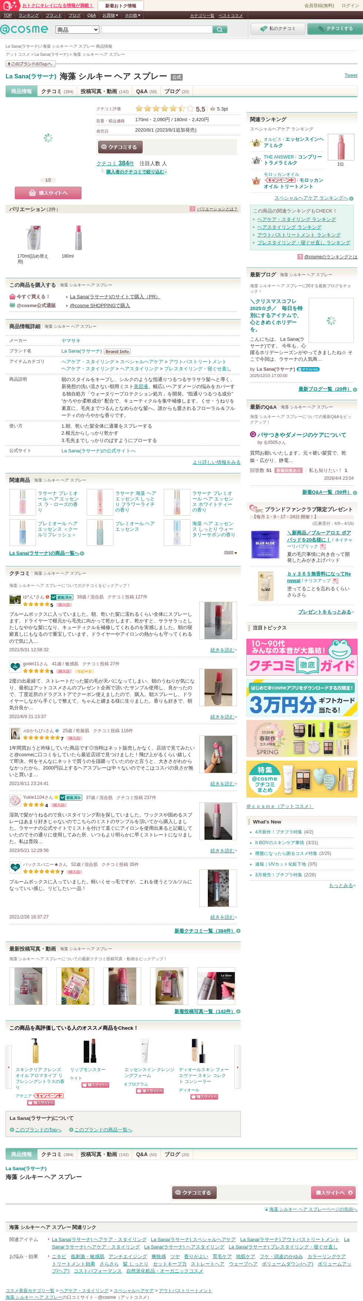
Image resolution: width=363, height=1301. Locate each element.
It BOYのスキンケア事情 (279, 842)
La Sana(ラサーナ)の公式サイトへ (98, 451)
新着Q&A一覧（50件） (327, 492)
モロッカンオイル (281, 174)
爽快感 (158, 1256)
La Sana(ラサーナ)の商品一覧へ (44, 553)
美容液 (141, 386)
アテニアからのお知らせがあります (48, 1095)
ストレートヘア (207, 1264)
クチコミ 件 (115, 163)
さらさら (109, 1264)
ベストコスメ (231, 15)
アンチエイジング (128, 1256)
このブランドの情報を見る (31, 63)
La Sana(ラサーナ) (31, 76)
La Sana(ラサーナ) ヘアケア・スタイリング (99, 1239)
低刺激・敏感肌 (87, 1256)
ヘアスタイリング (139, 368)
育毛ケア (222, 1256)
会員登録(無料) (319, 5)
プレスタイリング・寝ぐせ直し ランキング (303, 242)
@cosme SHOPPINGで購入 (100, 305)
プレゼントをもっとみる (324, 612)
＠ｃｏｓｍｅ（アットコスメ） (280, 806)
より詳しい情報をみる (217, 462)
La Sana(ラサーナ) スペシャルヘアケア (193, 1239)
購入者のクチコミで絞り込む (135, 171)
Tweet (350, 75)
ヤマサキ (71, 340)
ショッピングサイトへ (41, 1102)
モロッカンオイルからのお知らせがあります (280, 180)
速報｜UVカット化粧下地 (280, 864)
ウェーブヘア (243, 1264)
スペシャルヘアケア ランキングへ (311, 198)
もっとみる (341, 885)
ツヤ (175, 1256)
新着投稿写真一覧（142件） (205, 1011)
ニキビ (59, 1256)
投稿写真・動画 (105, 91)
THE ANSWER (279, 157)
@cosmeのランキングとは (330, 256)
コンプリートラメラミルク (293, 160)
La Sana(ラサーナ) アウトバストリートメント (290, 1239)
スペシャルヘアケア (141, 361)
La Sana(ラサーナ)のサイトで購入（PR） (115, 296)
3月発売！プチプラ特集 (278, 874)
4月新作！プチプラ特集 (278, 832)
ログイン (350, 5)
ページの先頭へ (313, 1209)
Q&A (91, 15)
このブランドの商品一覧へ (103, 1129)
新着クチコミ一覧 (205, 931)
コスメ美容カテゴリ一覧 (30, 1290)
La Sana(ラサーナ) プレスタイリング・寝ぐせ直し (283, 1247)
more (228, 552)
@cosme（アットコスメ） (124, 1297)
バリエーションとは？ (217, 209)
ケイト (76, 1078)
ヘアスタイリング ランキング (289, 227)
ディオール (189, 1090)
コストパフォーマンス (98, 1271)
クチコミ (57, 91)
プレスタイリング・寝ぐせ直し (198, 368)
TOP (8, 15)
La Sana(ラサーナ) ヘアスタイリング (184, 1247)
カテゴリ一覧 (202, 15)
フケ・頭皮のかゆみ (281, 1256)
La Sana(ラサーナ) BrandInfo (119, 351)
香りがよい (196, 1256)
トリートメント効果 (73, 1264)
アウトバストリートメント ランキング (299, 235)
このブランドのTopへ (38, 1129)
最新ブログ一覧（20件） (325, 389)
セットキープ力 (170, 1264)
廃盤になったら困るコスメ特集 (286, 853)
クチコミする (120, 147)
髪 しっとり (136, 1264)
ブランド (54, 15)
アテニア (24, 1096)
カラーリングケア (326, 1256)
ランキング (29, 15)
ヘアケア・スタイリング (87, 361)
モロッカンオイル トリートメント (293, 183)
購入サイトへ (48, 193)
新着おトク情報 (120, 6)
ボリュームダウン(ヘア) (287, 1264)
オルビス (273, 139)
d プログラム (136, 1084)
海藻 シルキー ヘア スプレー (113, 76)
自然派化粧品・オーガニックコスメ (164, 1271)
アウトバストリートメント (198, 361)
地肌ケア (245, 1256)
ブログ (75, 15)
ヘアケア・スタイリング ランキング (296, 219)
